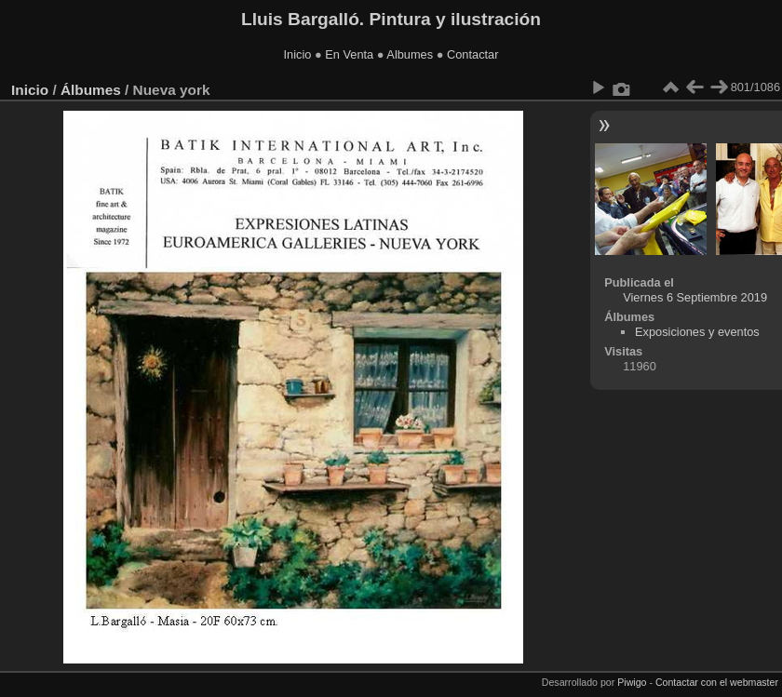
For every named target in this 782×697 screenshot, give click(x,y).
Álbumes (91, 90)
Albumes (409, 54)
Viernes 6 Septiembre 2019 (695, 297)
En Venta (349, 54)
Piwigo (631, 682)
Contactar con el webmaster (716, 682)
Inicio (298, 54)
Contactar (472, 54)
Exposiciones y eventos (697, 332)
